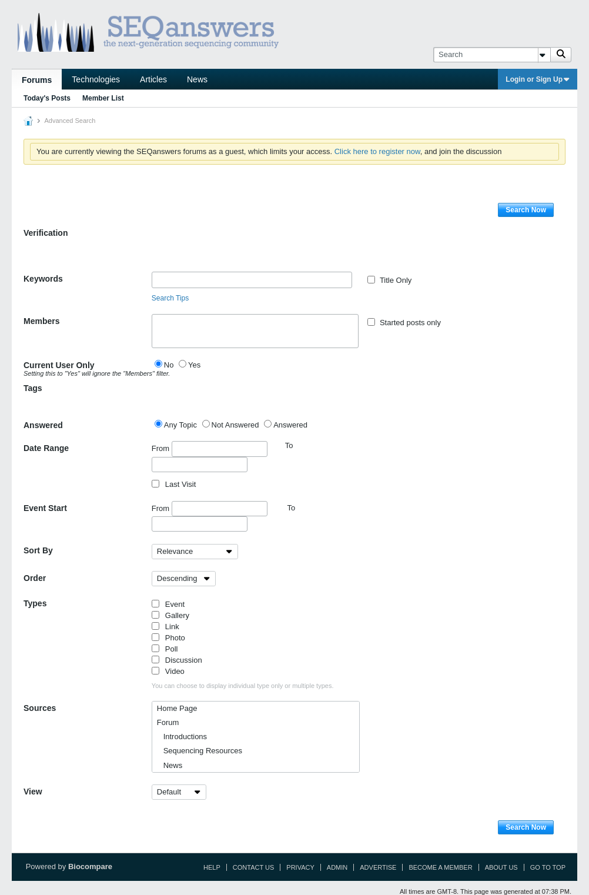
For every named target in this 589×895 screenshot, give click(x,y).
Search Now (526, 210)
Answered (43, 425)
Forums (37, 80)
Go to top (547, 867)
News (197, 79)
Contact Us (254, 867)
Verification (46, 233)
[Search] (491, 54)
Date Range (46, 448)
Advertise (378, 867)
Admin (337, 867)
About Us (501, 867)
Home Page (177, 708)
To (291, 507)
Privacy (300, 867)
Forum (168, 722)
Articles (153, 79)
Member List (103, 98)
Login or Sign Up (538, 79)
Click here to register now (377, 151)
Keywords (43, 278)
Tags (33, 388)
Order (35, 578)
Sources (40, 708)
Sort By (38, 550)
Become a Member (440, 867)
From (209, 448)
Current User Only (88, 368)
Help (211, 867)
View (33, 791)
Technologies (96, 79)
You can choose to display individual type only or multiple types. (243, 685)
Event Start (45, 508)
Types (35, 603)
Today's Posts (47, 98)
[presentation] (241, 249)
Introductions (182, 736)
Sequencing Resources (199, 750)
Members (41, 321)
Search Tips (170, 298)
